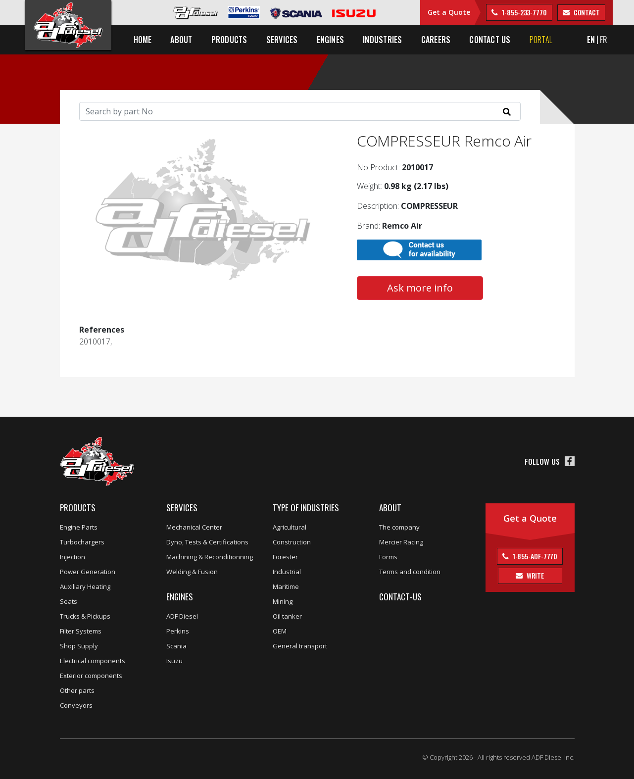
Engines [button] (330, 40)
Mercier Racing (401, 541)
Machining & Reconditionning (209, 556)
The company (399, 527)
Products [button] (229, 40)
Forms (388, 556)
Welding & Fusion (192, 571)
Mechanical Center (194, 527)
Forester (285, 556)
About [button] (181, 40)
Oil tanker (287, 616)
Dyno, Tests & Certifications (207, 541)
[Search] (300, 111)
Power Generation (87, 571)
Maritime (286, 586)
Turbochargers (82, 541)
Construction (292, 541)
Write (534, 575)
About (390, 507)
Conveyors (76, 705)
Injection (72, 556)
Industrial (287, 571)
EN (591, 40)
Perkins (177, 631)
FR (603, 40)
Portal (541, 40)
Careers (436, 40)
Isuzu (174, 660)
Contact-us (400, 596)
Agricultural (289, 527)
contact (586, 12)
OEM (280, 631)
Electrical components (92, 660)
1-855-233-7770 (523, 12)
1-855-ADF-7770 (534, 556)
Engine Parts (79, 527)
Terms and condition (409, 571)
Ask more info (420, 287)
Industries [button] (382, 40)
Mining (283, 601)
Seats (68, 601)
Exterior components (91, 675)
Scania (176, 645)
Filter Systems (80, 631)
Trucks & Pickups (85, 616)
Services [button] (282, 40)
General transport (300, 645)
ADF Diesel (182, 616)
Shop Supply (79, 645)
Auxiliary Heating (85, 586)
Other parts (77, 690)
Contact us (489, 40)
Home (143, 40)
